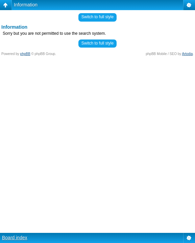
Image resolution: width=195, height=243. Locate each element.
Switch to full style (97, 17)
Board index (14, 237)
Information (26, 4)
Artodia (187, 54)
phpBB (25, 54)
